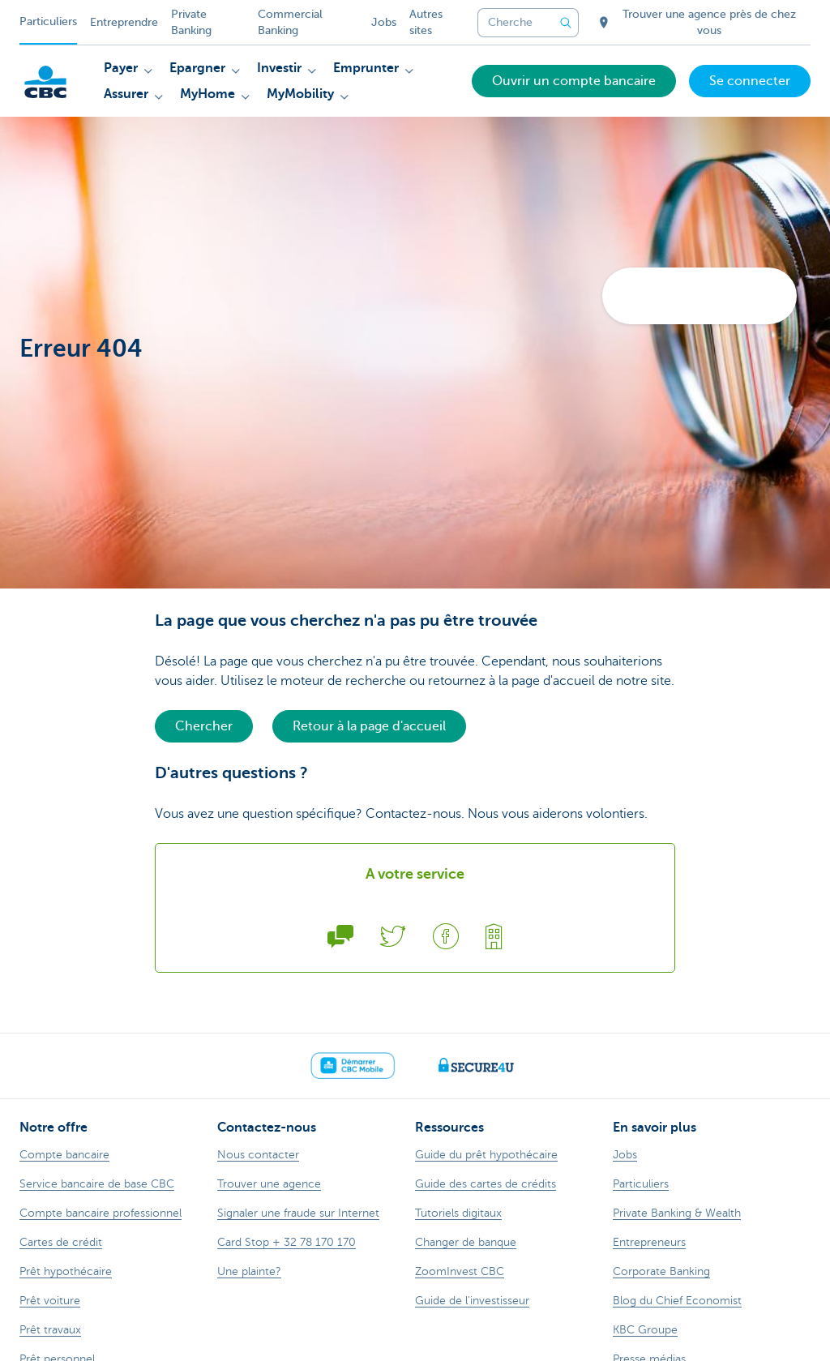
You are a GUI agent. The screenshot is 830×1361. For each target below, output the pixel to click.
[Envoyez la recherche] (566, 22)
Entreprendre (124, 22)
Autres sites (426, 22)
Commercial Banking (290, 22)
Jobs (383, 22)
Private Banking (191, 22)
